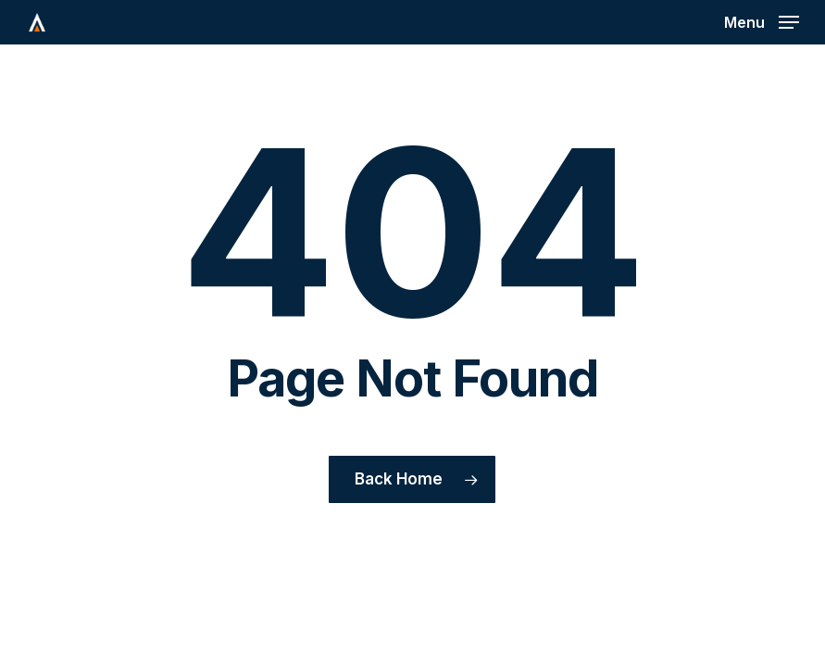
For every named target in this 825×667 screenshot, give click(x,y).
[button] (761, 21)
